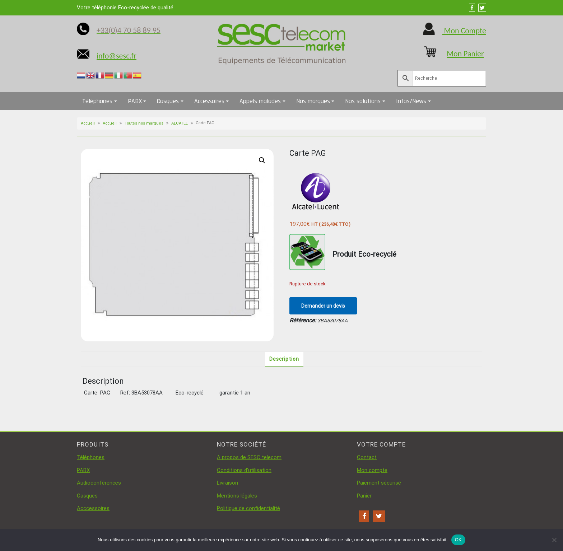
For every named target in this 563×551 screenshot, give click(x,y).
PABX (135, 101)
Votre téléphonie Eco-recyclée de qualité (125, 7)
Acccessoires (93, 508)
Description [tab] (284, 359)
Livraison (227, 483)
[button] (262, 160)
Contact (367, 457)
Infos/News (411, 101)
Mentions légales (237, 495)
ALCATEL (179, 123)
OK (458, 539)
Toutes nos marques (144, 123)
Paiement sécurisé (379, 483)
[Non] (554, 539)
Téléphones (97, 101)
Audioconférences (99, 483)
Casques (168, 101)
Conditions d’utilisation (244, 470)
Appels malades (260, 101)
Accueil (88, 123)
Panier (364, 495)
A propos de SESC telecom (249, 457)
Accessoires (209, 101)
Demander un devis (323, 306)
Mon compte (372, 470)
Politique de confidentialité (248, 508)
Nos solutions (363, 101)
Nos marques (313, 101)
